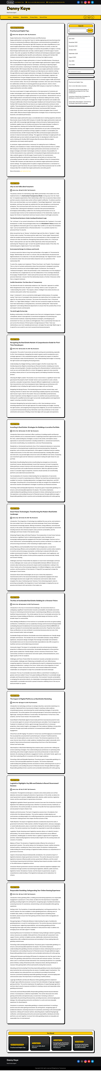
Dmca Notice (24, 17)
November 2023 (73, 46)
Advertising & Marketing (17, 27)
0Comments (33, 34)
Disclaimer (16, 17)
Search (80, 26)
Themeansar (62, 1075)
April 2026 (71, 38)
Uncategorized (15, 183)
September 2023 (73, 53)
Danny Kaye (18, 8)
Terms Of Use (43, 17)
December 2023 (73, 42)
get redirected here (25, 171)
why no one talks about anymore (24, 186)
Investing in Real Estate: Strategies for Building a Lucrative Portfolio (82, 1053)
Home (9, 17)
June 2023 (72, 64)
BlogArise (54, 1075)
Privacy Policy (34, 17)
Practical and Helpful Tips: (21, 31)
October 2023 (72, 49)
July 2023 (71, 61)
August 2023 (72, 57)
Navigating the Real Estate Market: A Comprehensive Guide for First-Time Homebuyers (33, 343)
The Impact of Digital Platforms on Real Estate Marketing (35, 703)
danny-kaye (14, 34)
